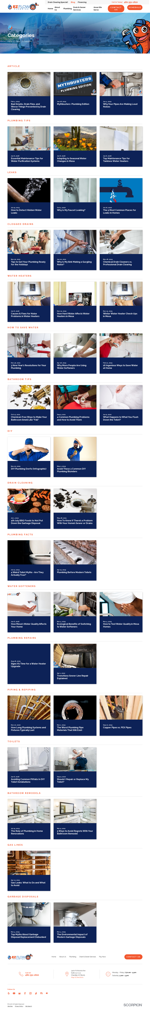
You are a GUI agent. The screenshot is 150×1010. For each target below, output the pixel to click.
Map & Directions (77, 977)
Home (54, 957)
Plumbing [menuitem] (67, 9)
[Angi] (36, 993)
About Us (62, 957)
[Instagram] (30, 993)
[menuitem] (10, 1006)
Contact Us (116, 8)
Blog (73, 2)
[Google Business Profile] (19, 993)
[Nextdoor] (41, 993)
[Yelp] (9, 993)
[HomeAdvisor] (47, 993)
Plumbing (72, 957)
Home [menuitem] (50, 9)
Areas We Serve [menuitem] (98, 8)
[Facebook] (25, 993)
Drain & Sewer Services (87, 957)
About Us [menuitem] (57, 8)
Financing (82, 2)
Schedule (135, 7)
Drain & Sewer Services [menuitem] (79, 8)
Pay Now (102, 957)
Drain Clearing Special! (58, 2)
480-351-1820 (131, 2)
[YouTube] (14, 993)
